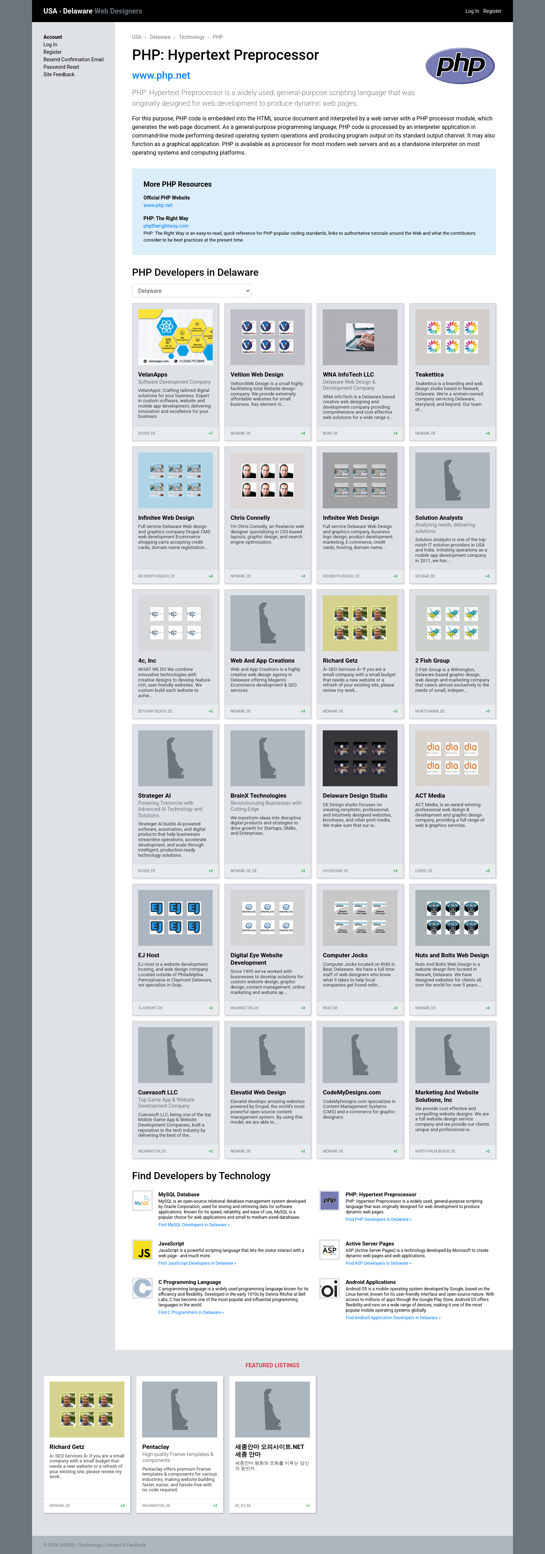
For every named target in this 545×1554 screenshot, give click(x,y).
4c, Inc (147, 660)
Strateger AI (154, 795)
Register (492, 11)
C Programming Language (190, 1282)
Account (52, 37)
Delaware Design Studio (355, 795)
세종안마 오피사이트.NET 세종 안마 (269, 1450)
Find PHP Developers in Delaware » (379, 1219)
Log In (472, 11)
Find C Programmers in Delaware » (191, 1312)
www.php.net (161, 75)
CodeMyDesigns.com (351, 1092)
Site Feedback (58, 74)
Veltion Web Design (256, 374)
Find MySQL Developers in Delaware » (194, 1224)
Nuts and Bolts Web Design (452, 955)
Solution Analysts (439, 517)
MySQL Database (179, 1194)
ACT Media (430, 795)
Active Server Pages (370, 1243)
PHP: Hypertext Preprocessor (381, 1194)
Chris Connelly (250, 517)
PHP (218, 37)
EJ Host (148, 955)
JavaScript (171, 1243)
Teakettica (429, 374)
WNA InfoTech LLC (348, 374)
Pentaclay (155, 1446)
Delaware (102, 11)
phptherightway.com (166, 226)
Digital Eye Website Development (256, 959)
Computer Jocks (345, 955)
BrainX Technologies (258, 795)
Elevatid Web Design (258, 1092)
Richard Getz (340, 660)
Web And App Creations (262, 660)
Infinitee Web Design (166, 517)
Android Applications (371, 1282)
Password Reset (61, 67)
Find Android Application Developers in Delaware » (393, 1317)
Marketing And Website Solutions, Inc (447, 1096)
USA (51, 11)
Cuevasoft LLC (158, 1092)
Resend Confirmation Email (73, 59)
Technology (191, 37)
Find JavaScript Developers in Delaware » (197, 1263)
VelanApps (152, 374)
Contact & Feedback (125, 1545)
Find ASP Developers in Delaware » (378, 1263)
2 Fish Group (432, 660)
